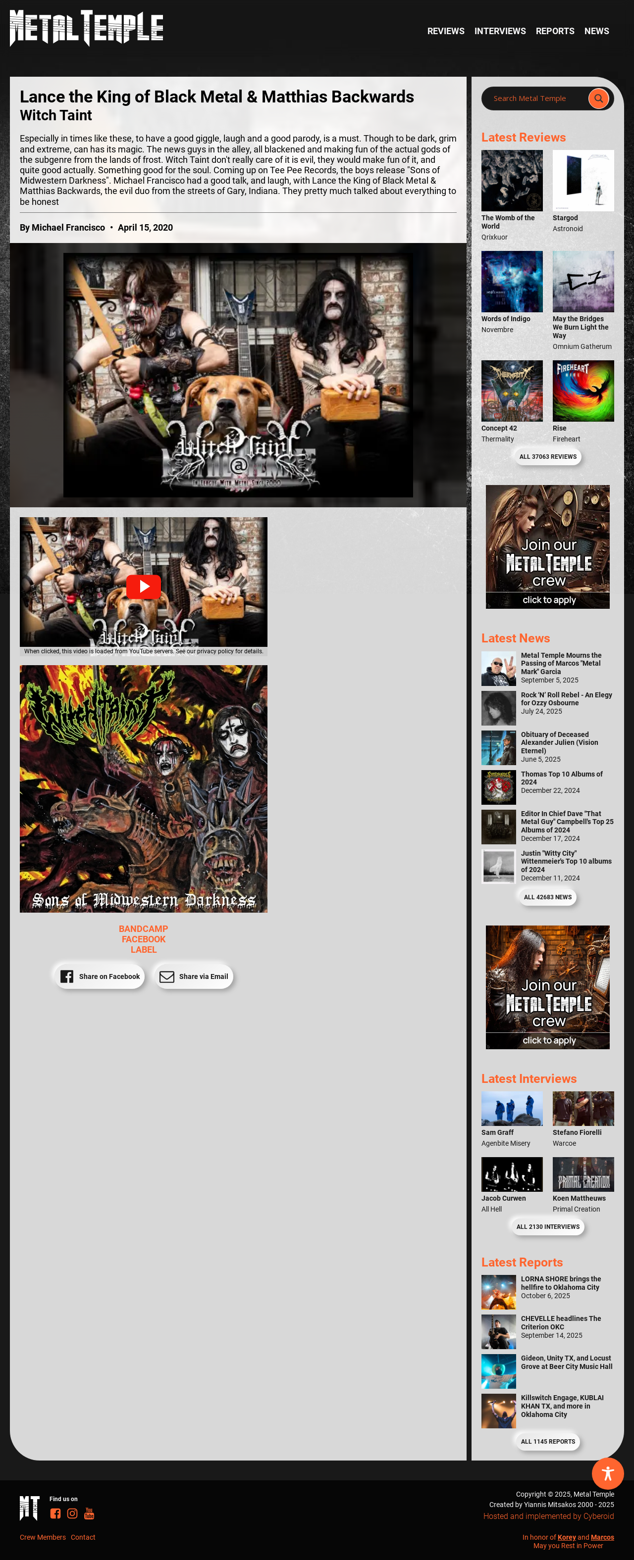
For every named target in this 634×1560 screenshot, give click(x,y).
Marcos (602, 1537)
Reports (555, 31)
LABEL (144, 950)
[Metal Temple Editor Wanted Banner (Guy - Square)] (548, 1046)
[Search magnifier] (598, 98)
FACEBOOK (143, 939)
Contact (83, 1537)
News (596, 31)
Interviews (500, 31)
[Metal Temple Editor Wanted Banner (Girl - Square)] (548, 606)
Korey (567, 1537)
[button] (143, 587)
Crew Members (43, 1537)
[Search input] (538, 98)
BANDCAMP (143, 929)
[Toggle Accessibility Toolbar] (608, 1474)
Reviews (446, 31)
